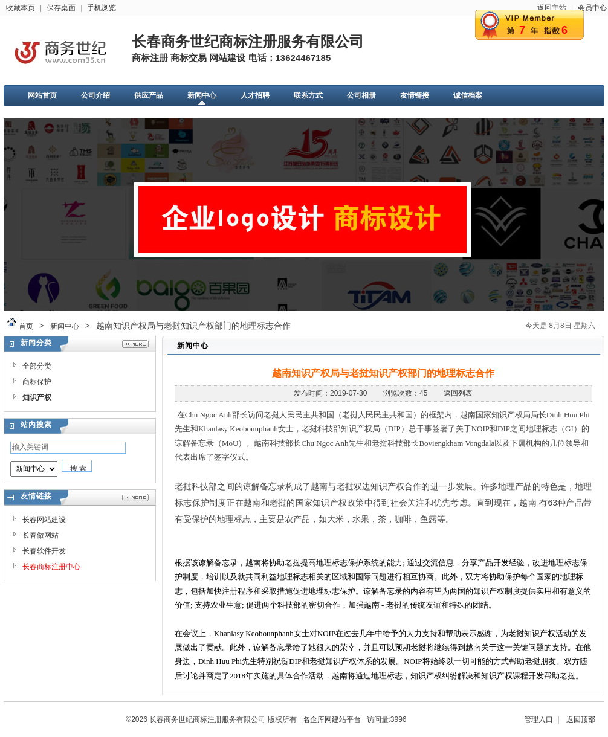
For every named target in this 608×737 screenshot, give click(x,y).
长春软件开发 (44, 551)
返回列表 (458, 393)
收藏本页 (20, 8)
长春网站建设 (44, 519)
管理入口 (538, 719)
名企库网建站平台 (332, 719)
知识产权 (36, 397)
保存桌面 (61, 8)
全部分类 (36, 366)
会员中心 (592, 8)
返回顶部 (580, 719)
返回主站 (551, 8)
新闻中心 (64, 326)
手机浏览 (101, 8)
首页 (26, 326)
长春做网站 (40, 535)
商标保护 (36, 382)
